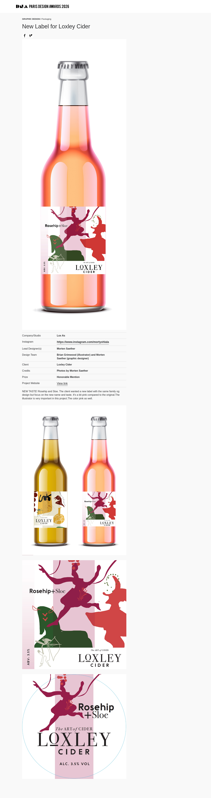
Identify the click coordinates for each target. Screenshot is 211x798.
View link (62, 383)
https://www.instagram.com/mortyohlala (80, 341)
